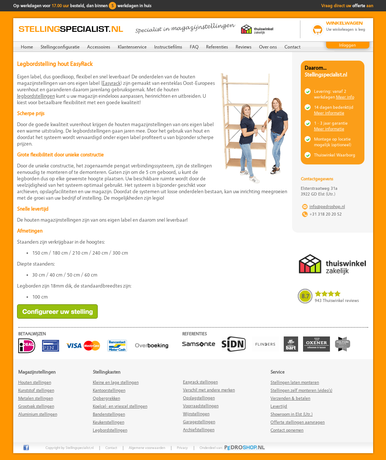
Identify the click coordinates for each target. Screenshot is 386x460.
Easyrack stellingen (200, 382)
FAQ (194, 47)
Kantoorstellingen (109, 390)
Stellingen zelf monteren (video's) (301, 390)
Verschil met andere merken (209, 390)
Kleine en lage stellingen (116, 382)
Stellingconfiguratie (60, 47)
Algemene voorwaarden (147, 447)
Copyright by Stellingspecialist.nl (69, 447)
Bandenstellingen (109, 414)
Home (27, 47)
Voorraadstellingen (201, 405)
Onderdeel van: (232, 447)
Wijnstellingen (196, 413)
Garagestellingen (199, 421)
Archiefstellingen (198, 429)
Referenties (217, 47)
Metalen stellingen (35, 398)
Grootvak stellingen (36, 406)
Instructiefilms (168, 47)
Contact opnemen (286, 430)
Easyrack (111, 83)
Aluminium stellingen (37, 414)
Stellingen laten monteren (294, 382)
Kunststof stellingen (36, 390)
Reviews (244, 47)
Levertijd (278, 406)
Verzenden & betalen (290, 398)
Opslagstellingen (199, 398)
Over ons (268, 47)
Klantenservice (132, 47)
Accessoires (98, 47)
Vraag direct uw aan (347, 5)
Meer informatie (329, 113)
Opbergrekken (106, 398)
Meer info (345, 97)
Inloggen (347, 45)
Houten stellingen (34, 382)
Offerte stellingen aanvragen (297, 422)
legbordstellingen (36, 95)
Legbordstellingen (110, 430)
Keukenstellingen (108, 422)
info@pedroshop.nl (327, 206)
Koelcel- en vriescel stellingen (120, 406)
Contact (292, 47)
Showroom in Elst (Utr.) (291, 414)
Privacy (182, 447)
